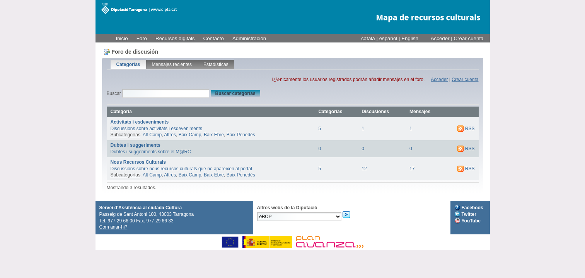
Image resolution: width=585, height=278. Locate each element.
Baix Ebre (214, 134)
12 (364, 168)
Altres (170, 134)
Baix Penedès (241, 134)
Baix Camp (190, 134)
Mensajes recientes (172, 64)
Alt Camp (152, 134)
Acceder (440, 38)
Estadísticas (216, 64)
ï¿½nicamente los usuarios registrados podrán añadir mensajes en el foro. (348, 79)
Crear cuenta (468, 38)
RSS (470, 128)
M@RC (139, 8)
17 (411, 168)
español (389, 38)
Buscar (114, 93)
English (409, 38)
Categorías (128, 64)
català (368, 38)
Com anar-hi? (113, 227)
